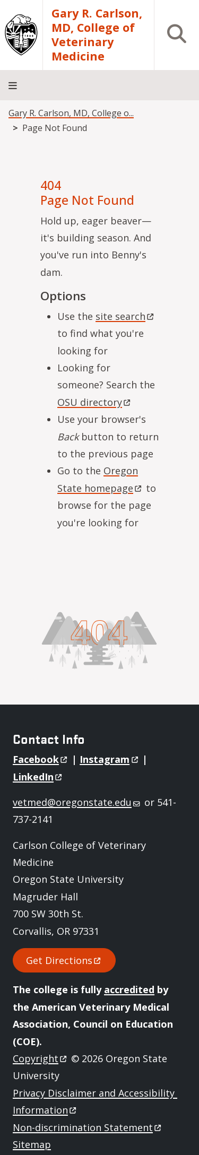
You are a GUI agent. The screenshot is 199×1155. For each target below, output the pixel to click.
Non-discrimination (88, 1127)
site (125, 316)
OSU (94, 402)
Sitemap (32, 1144)
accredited (129, 989)
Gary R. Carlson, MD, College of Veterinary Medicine (96, 35)
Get (64, 960)
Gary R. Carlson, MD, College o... (71, 113)
